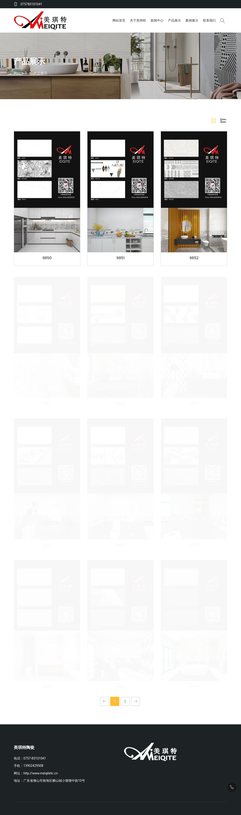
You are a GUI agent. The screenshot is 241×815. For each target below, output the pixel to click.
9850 (47, 258)
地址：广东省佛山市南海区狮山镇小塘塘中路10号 (49, 780)
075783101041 (31, 4)
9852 (194, 258)
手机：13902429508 (28, 765)
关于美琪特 (138, 20)
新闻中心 (157, 20)
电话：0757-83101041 (30, 757)
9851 (120, 258)
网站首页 (118, 20)
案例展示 (191, 20)
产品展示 (174, 20)
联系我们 (209, 20)
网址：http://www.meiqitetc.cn (36, 772)
